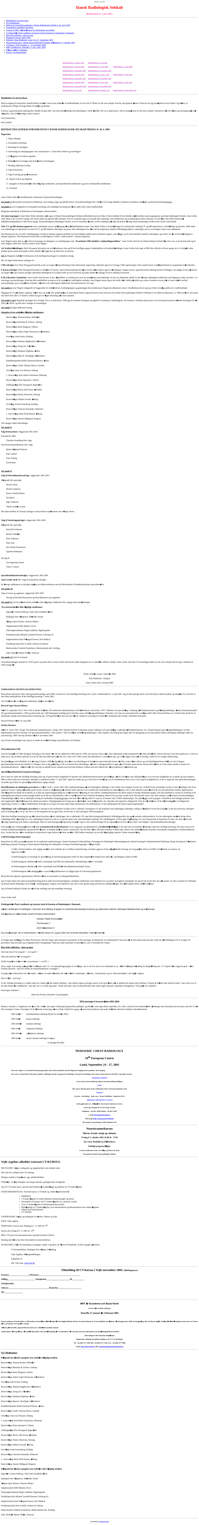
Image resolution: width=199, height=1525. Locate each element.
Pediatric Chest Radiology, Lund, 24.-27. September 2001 (29, 40)
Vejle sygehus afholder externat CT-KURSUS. (31, 1161)
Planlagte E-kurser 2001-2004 (18, 38)
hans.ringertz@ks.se (88, 1347)
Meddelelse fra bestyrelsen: (14, 98)
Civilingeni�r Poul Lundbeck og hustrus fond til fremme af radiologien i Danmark (40, 33)
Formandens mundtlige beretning (19, 27)
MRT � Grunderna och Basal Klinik (99, 1303)
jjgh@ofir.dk (29, 1263)
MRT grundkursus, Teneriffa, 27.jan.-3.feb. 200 (25, 47)
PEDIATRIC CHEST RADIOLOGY (99, 1051)
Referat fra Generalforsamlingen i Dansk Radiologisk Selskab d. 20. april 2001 (38, 25)
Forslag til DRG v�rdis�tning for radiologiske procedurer (30, 30)
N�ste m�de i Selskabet (16, 50)
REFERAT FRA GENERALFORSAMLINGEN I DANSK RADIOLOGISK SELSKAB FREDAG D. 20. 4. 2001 (55, 129)
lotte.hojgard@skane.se (102, 1115)
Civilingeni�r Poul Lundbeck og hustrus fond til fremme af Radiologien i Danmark (40, 904)
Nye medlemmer (13, 23)
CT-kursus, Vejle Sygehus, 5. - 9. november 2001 (26, 45)
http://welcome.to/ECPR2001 (103, 1119)
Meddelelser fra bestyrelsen (17, 21)
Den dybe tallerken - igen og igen (19, 35)
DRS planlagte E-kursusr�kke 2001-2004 (99, 1002)
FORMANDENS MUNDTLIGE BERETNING (21, 689)
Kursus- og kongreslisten (16, 52)
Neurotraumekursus (99, 1128)
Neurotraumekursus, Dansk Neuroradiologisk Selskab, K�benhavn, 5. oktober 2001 (40, 43)
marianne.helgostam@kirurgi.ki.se (111, 1347)
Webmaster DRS (104, 1521)
